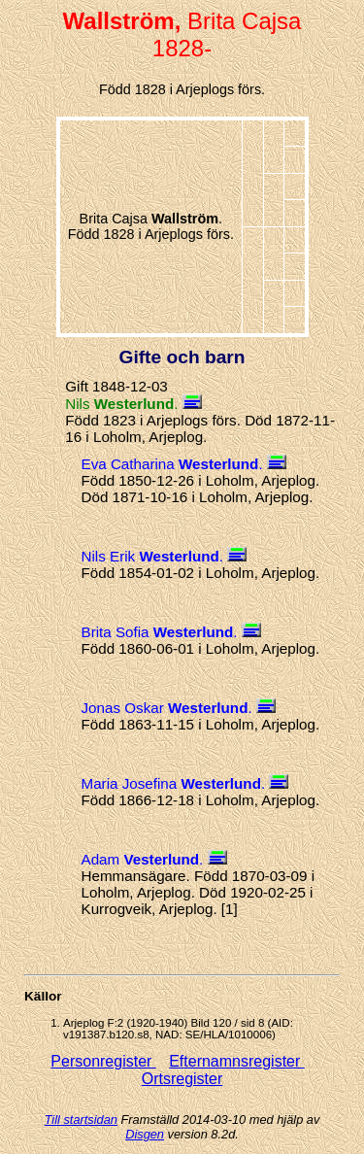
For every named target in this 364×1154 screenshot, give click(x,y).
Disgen (144, 1134)
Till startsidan (81, 1119)
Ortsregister (182, 1078)
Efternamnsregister (237, 1061)
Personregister (103, 1061)
